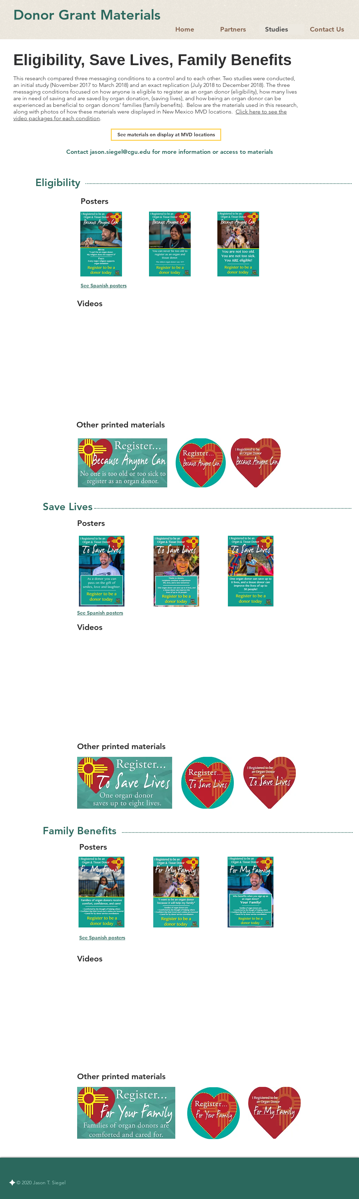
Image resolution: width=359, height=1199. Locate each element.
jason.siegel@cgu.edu (120, 151)
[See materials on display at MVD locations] (166, 135)
